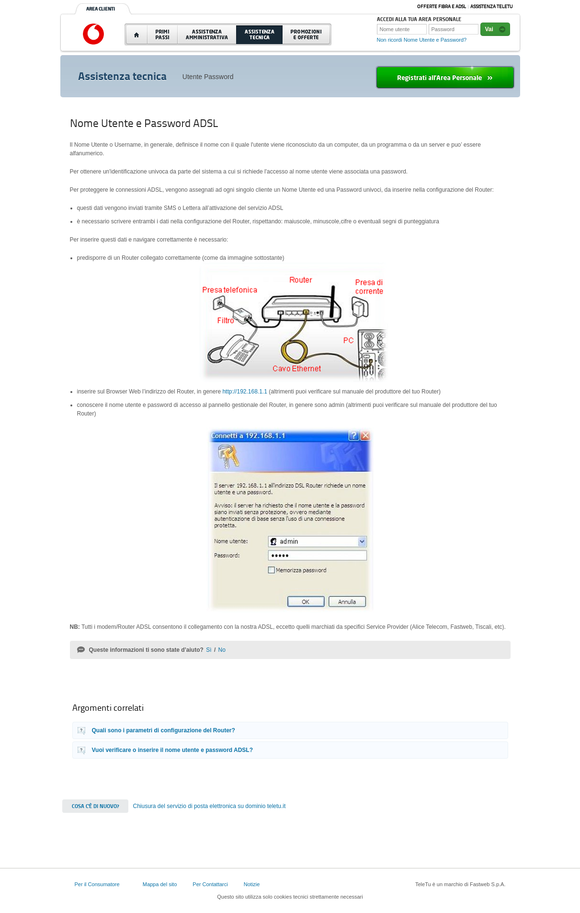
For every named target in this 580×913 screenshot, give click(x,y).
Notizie (252, 884)
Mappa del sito (160, 884)
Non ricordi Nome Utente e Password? (422, 40)
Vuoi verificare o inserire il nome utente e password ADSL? (172, 750)
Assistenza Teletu (491, 6)
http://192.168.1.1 (244, 391)
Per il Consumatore (97, 884)
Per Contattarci (210, 884)
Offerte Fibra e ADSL (441, 6)
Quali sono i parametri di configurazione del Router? (163, 730)
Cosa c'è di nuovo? (95, 806)
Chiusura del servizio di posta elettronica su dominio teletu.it (209, 806)
